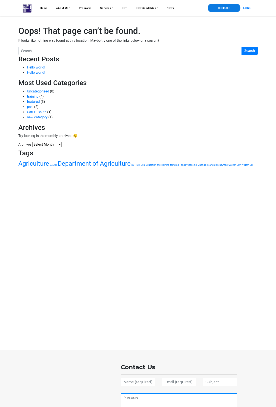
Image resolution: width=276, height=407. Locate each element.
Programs (85, 8)
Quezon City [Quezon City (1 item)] (234, 165)
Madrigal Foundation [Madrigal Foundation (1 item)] (208, 165)
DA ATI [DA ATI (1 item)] (53, 165)
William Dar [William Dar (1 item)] (247, 165)
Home (43, 8)
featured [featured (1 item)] (174, 165)
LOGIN (247, 8)
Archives (24, 144)
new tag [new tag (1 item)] (223, 165)
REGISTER (224, 8)
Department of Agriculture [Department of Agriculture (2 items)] (94, 163)
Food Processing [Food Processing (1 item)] (188, 165)
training (32, 96)
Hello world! (36, 67)
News (170, 8)
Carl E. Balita (36, 112)
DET (124, 8)
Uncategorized (38, 91)
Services (105, 8)
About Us (62, 8)
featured (33, 102)
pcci (30, 107)
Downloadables (146, 8)
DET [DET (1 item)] (134, 165)
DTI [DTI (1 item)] (138, 165)
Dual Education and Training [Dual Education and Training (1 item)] (155, 165)
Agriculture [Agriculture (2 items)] (33, 163)
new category (37, 117)
